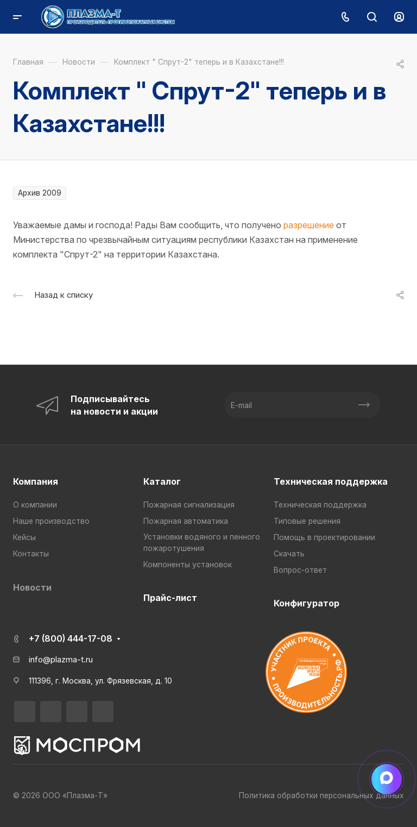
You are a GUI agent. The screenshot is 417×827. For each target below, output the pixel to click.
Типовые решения (307, 521)
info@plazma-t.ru (61, 660)
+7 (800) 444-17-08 (70, 638)
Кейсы (24, 537)
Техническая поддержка (331, 481)
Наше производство (51, 521)
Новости (32, 587)
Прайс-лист (170, 597)
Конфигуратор (306, 603)
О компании (35, 504)
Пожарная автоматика (185, 521)
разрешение (308, 225)
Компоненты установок (187, 564)
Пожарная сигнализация (189, 504)
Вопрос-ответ (300, 570)
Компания (35, 481)
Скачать (289, 553)
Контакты (31, 553)
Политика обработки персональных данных (321, 795)
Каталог (162, 481)
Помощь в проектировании (324, 537)
